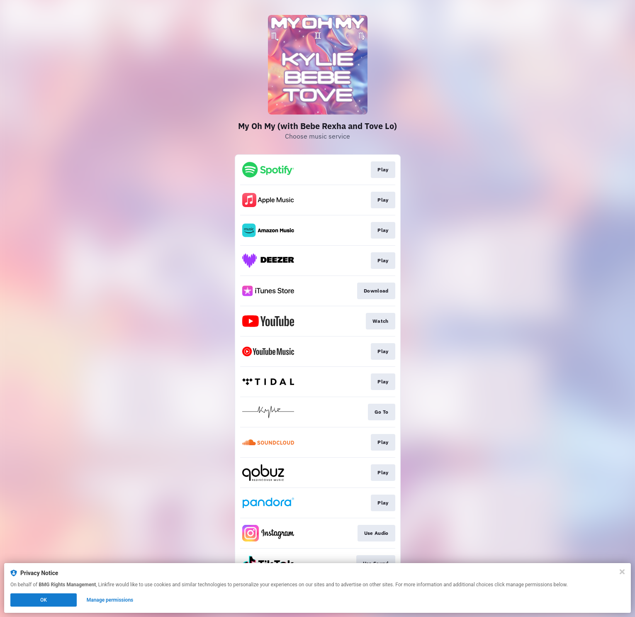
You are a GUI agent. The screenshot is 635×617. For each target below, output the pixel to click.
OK (43, 600)
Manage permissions (110, 600)
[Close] (622, 571)
